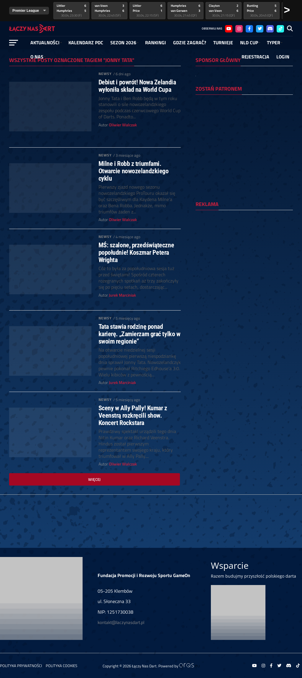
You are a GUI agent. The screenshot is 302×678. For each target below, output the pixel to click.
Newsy (105, 73)
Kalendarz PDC (85, 42)
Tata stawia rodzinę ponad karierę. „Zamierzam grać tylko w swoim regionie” (139, 334)
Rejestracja (255, 56)
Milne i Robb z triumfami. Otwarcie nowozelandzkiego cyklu (134, 171)
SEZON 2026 (123, 42)
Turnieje (223, 42)
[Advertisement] (244, 253)
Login (282, 56)
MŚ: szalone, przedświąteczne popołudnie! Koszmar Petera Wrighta (136, 252)
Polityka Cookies (61, 666)
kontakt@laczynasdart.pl (121, 622)
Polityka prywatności (21, 666)
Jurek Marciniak (122, 295)
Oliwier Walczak (123, 125)
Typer (273, 42)
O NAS (36, 56)
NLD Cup (249, 42)
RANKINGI (155, 42)
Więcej (94, 479)
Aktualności (45, 42)
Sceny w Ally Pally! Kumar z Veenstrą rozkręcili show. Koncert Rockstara (133, 415)
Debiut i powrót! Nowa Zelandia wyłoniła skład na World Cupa (137, 86)
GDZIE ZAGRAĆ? (189, 42)
